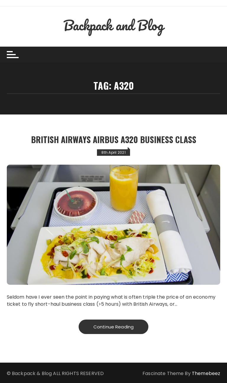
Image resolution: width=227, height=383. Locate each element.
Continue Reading (113, 327)
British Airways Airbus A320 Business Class (113, 139)
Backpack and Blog (113, 25)
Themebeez (206, 373)
